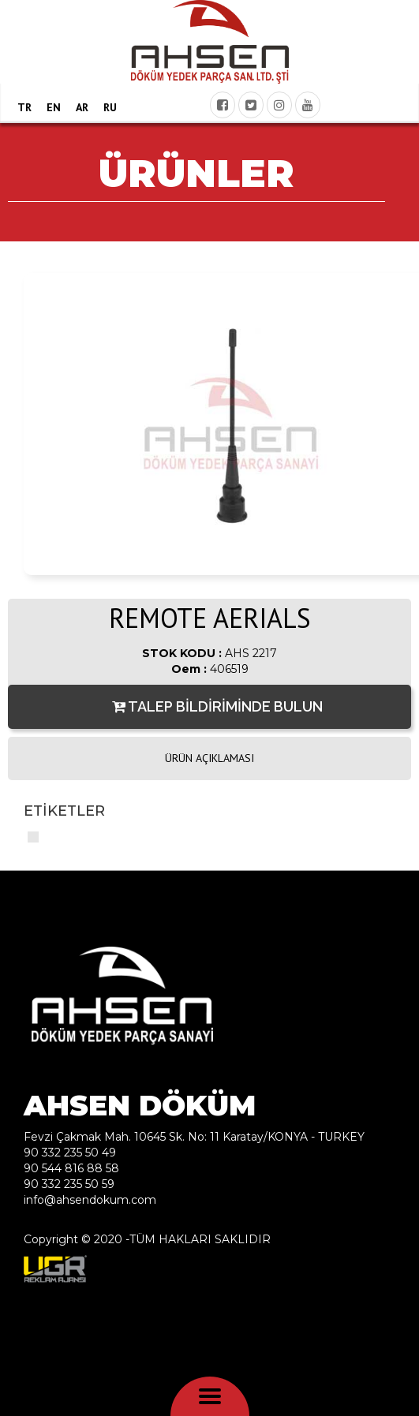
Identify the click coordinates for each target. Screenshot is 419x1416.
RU (110, 107)
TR (24, 107)
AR (82, 107)
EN (54, 107)
